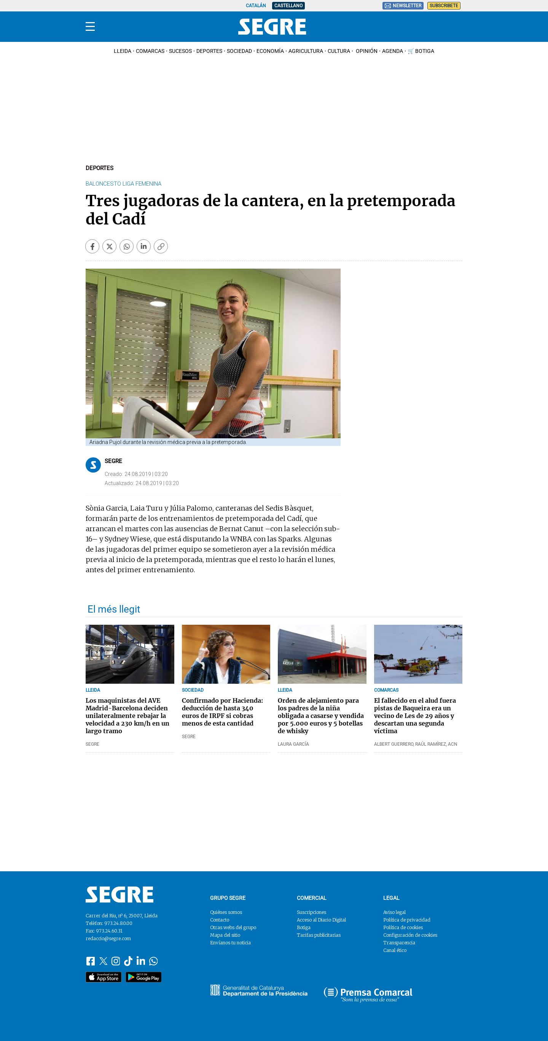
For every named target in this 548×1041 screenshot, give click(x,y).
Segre (113, 461)
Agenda (392, 51)
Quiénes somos (226, 912)
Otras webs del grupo (233, 927)
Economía (270, 51)
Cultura (339, 51)
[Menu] (90, 26)
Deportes (209, 51)
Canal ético (394, 950)
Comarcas (150, 51)
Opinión (366, 51)
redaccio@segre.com (108, 938)
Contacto (219, 920)
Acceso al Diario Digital (321, 920)
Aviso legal (394, 912)
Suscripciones (311, 912)
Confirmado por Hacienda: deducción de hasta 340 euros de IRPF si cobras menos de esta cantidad (222, 712)
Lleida (122, 51)
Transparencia (399, 942)
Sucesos (180, 51)
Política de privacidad (406, 920)
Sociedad (239, 51)
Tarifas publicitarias (319, 935)
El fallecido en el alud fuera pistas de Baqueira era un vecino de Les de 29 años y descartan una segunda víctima (415, 716)
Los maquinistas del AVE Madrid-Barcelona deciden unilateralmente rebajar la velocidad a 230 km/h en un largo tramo (127, 716)
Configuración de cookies (410, 935)
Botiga (304, 927)
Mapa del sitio (225, 935)
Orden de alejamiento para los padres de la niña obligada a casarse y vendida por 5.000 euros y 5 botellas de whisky (321, 716)
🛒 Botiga (421, 51)
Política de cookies (403, 927)
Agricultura (305, 51)
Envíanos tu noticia (230, 942)
